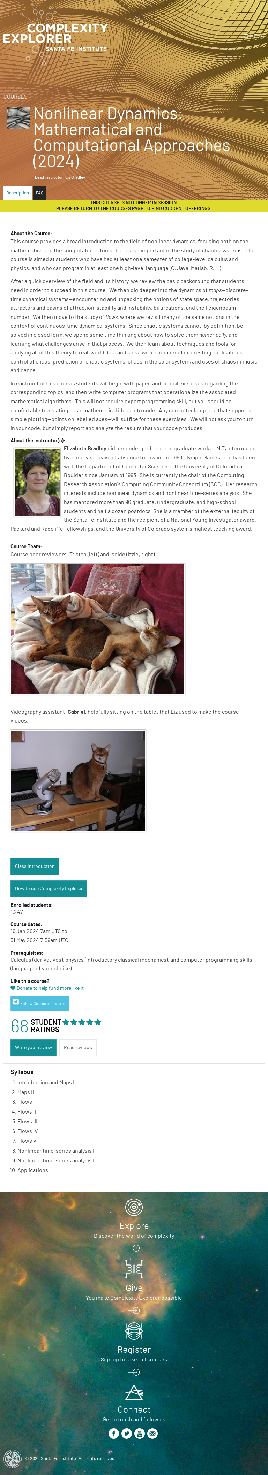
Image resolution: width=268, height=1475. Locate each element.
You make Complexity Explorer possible (134, 1298)
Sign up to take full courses (134, 1359)
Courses (15, 97)
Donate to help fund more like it (50, 988)
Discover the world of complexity (134, 1236)
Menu (257, 36)
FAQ (39, 193)
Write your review (33, 1047)
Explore (134, 1226)
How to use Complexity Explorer (49, 888)
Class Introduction (35, 866)
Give (134, 1288)
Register (134, 1349)
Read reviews (78, 1047)
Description (17, 193)
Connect (134, 1409)
